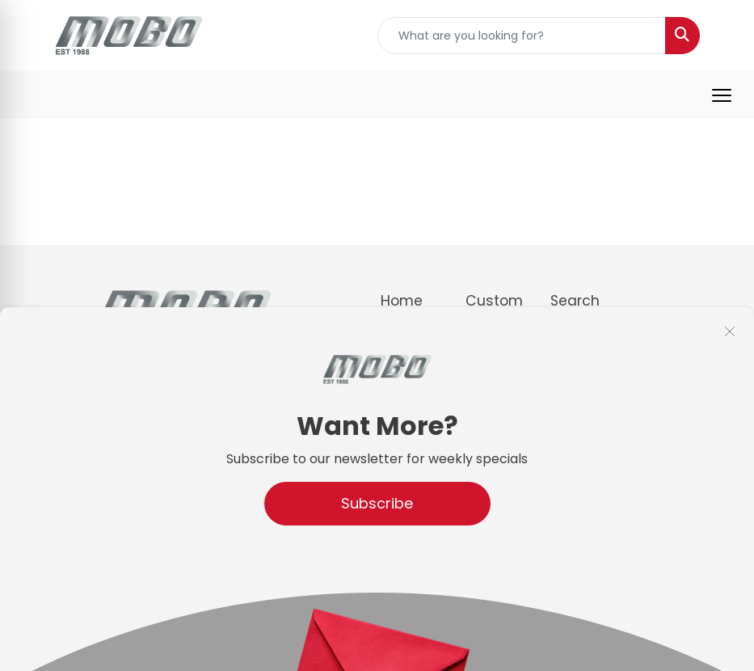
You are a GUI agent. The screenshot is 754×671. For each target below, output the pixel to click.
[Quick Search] (521, 35)
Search (575, 300)
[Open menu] (722, 95)
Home (402, 300)
